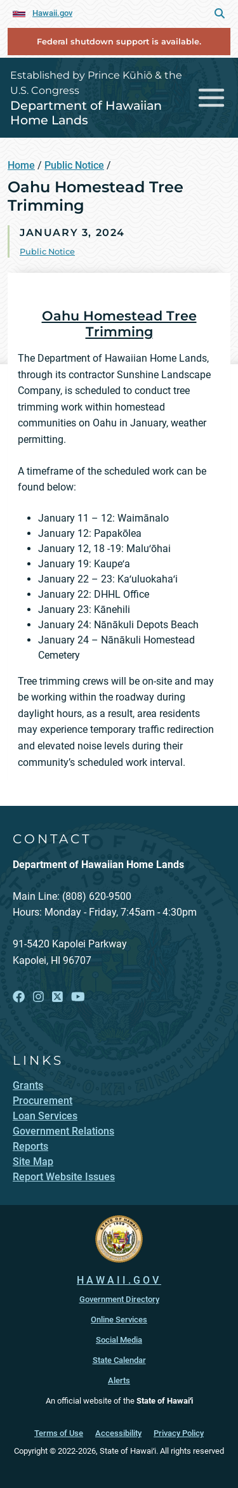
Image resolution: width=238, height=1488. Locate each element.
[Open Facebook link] (19, 997)
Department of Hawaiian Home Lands (86, 113)
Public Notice (74, 165)
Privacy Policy (179, 1433)
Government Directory (119, 1299)
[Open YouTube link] (78, 997)
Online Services (119, 1319)
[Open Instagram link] (38, 997)
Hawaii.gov (52, 13)
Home (21, 165)
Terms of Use (58, 1433)
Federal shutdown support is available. (119, 41)
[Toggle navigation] (211, 98)
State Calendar (119, 1360)
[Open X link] (57, 997)
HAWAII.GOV (119, 1280)
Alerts (119, 1380)
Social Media (119, 1340)
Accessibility (118, 1433)
